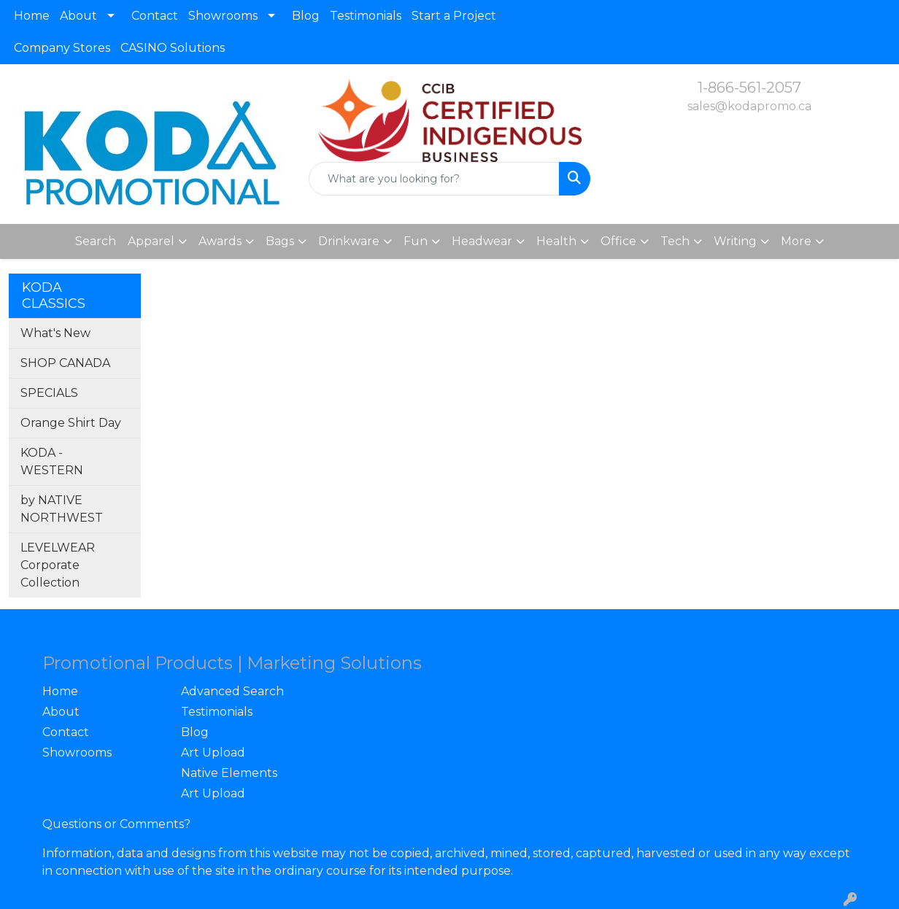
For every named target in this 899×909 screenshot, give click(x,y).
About (78, 16)
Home (32, 16)
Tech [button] (675, 241)
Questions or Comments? (116, 824)
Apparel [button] (151, 241)
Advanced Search (232, 691)
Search (95, 241)
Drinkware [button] (348, 241)
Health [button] (556, 241)
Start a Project (454, 16)
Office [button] (618, 241)
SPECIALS (49, 393)
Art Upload (213, 752)
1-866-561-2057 (749, 87)
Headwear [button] (482, 241)
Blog (306, 16)
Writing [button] (735, 241)
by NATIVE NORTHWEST (61, 509)
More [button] (796, 241)
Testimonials (365, 16)
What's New (55, 333)
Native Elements (229, 773)
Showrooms (223, 16)
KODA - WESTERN (51, 461)
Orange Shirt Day (70, 423)
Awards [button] (220, 241)
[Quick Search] (434, 179)
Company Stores (62, 48)
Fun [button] (416, 241)
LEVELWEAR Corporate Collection (57, 565)
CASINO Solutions (172, 48)
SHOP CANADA (65, 363)
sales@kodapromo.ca (749, 106)
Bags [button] (280, 241)
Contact (154, 16)
